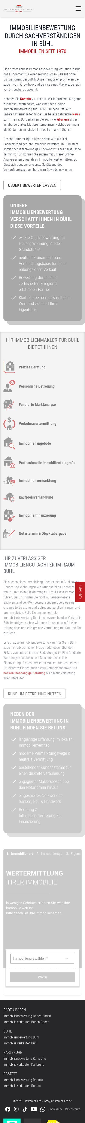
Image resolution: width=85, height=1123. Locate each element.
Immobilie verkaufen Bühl (20, 1003)
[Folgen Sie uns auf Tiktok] (24, 1069)
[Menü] (78, 8)
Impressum (55, 1069)
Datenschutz (72, 1069)
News (76, 114)
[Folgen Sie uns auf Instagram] (16, 1069)
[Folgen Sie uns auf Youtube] (34, 1069)
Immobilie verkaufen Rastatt (22, 1046)
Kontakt (25, 99)
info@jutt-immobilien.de (58, 1061)
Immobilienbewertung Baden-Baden (27, 976)
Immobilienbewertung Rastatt (23, 1040)
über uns (63, 119)
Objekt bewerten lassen (32, 185)
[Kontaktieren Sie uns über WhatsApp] (42, 1069)
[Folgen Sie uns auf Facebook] (7, 1069)
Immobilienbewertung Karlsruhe (24, 1019)
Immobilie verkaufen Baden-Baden (26, 982)
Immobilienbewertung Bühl (21, 997)
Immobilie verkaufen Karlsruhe (23, 1025)
